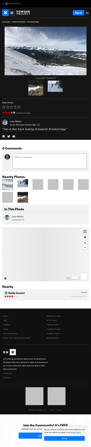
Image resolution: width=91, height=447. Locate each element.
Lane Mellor (15, 121)
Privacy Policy (76, 432)
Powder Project (52, 333)
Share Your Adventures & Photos (17, 338)
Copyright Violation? (45, 78)
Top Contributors (10, 333)
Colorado (6, 22)
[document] (64, 434)
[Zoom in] (85, 243)
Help (5, 320)
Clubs (5, 329)
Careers (6, 377)
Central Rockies (18, 22)
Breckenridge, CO (32, 125)
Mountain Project (53, 316)
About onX (7, 373)
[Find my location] (85, 237)
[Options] (83, 276)
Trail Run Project (53, 329)
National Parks (52, 338)
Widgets (6, 324)
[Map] (45, 254)
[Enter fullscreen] (85, 231)
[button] (3, 136)
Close (64, 438)
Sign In (78, 12)
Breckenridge (33, 22)
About (5, 316)
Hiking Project (52, 324)
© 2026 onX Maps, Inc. (38, 410)
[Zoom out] (85, 247)
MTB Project (51, 320)
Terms (51, 410)
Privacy (59, 410)
